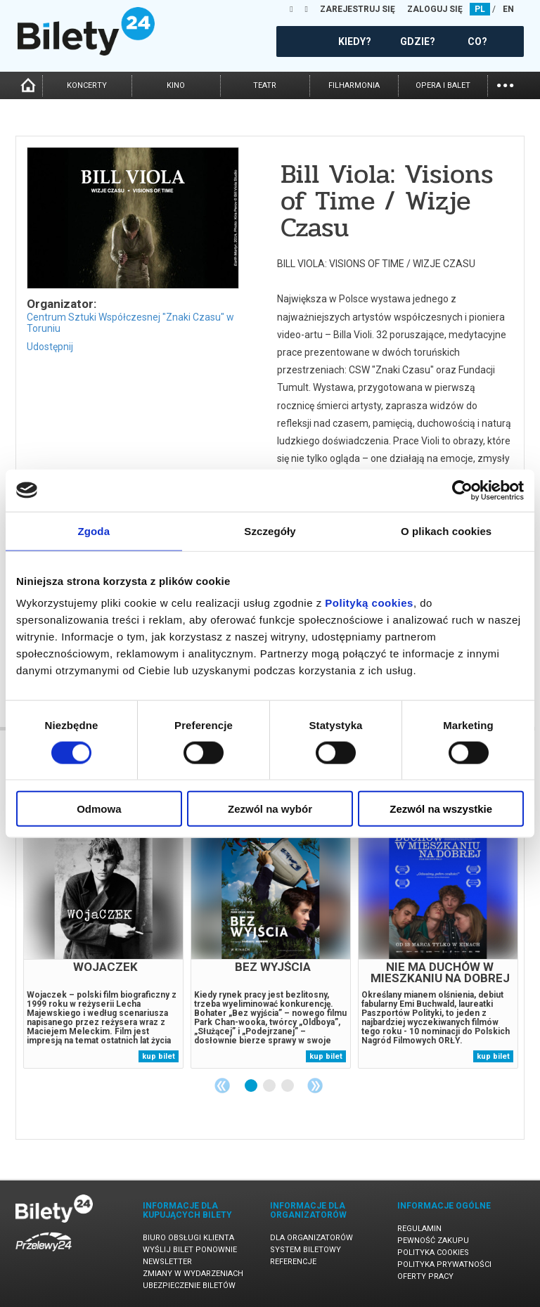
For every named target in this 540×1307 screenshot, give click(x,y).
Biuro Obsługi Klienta (188, 1237)
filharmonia (354, 85)
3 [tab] (288, 1086)
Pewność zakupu (433, 1240)
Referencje (293, 1261)
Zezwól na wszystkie (441, 809)
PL (480, 9)
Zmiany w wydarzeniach (193, 1273)
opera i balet (443, 85)
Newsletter (167, 1261)
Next (315, 1085)
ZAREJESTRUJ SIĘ (357, 9)
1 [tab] (252, 1086)
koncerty (87, 85)
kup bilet (158, 1056)
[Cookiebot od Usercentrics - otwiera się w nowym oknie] (462, 490)
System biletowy (305, 1249)
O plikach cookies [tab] (446, 530)
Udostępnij (50, 346)
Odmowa (99, 809)
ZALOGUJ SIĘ (435, 9)
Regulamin (419, 1228)
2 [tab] (270, 1086)
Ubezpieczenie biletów (189, 1285)
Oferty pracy (425, 1276)
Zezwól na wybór (270, 809)
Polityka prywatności (444, 1264)
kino (176, 85)
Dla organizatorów (311, 1237)
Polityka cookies (433, 1252)
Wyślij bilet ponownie (190, 1249)
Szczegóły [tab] (269, 530)
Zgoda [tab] (94, 530)
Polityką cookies (369, 603)
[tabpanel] (103, 943)
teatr (264, 85)
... (505, 84)
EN (508, 9)
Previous (222, 1085)
